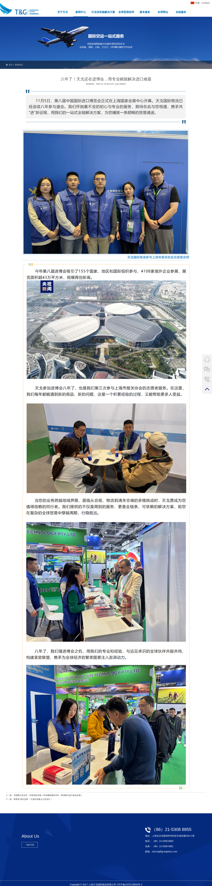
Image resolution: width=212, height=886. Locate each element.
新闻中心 (80, 12)
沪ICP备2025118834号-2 (129, 884)
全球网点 (163, 12)
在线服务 (181, 12)
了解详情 (29, 845)
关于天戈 (62, 12)
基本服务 (145, 12)
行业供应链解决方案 (103, 12)
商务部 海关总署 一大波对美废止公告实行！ (33, 799)
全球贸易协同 (126, 12)
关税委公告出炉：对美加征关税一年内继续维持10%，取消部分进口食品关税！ (48, 795)
